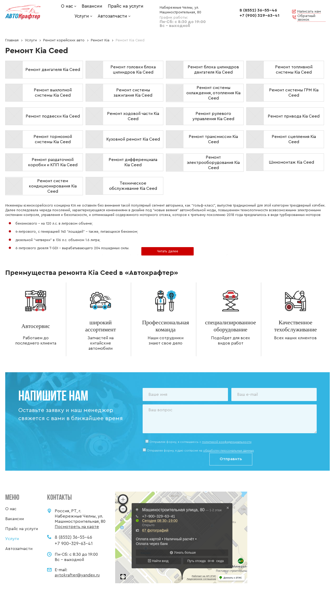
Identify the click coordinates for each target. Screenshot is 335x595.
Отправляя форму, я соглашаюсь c (200, 441)
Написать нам (309, 11)
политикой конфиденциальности (227, 441)
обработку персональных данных (228, 450)
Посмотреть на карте (77, 527)
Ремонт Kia (100, 40)
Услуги (31, 40)
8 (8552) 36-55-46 (258, 10)
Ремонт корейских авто (64, 40)
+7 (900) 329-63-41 (259, 15)
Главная (12, 40)
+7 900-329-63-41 (74, 543)
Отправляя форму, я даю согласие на (200, 450)
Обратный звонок (306, 17)
